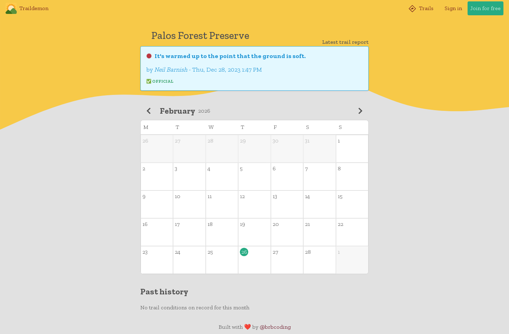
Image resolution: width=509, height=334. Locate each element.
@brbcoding (275, 327)
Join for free (485, 8)
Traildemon (27, 8)
